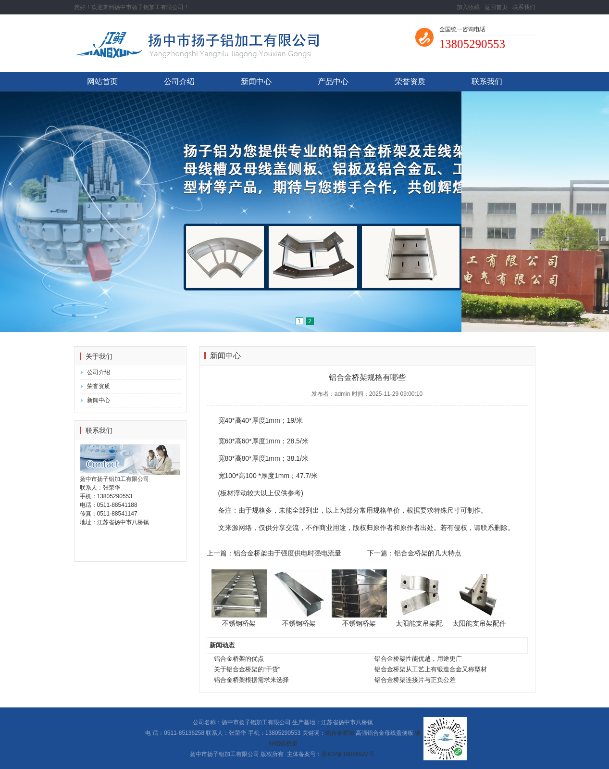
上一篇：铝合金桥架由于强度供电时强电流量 (274, 553)
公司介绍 (179, 81)
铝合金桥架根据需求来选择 (251, 679)
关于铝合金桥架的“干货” (247, 669)
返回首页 (496, 7)
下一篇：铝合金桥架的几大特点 (414, 553)
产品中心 (333, 81)
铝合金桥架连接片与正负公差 (415, 679)
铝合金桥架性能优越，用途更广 (418, 658)
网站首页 (102, 81)
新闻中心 (256, 81)
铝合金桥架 (339, 733)
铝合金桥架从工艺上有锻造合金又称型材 (430, 669)
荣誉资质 (410, 81)
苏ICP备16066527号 (348, 754)
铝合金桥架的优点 (239, 658)
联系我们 (523, 7)
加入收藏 (468, 7)
